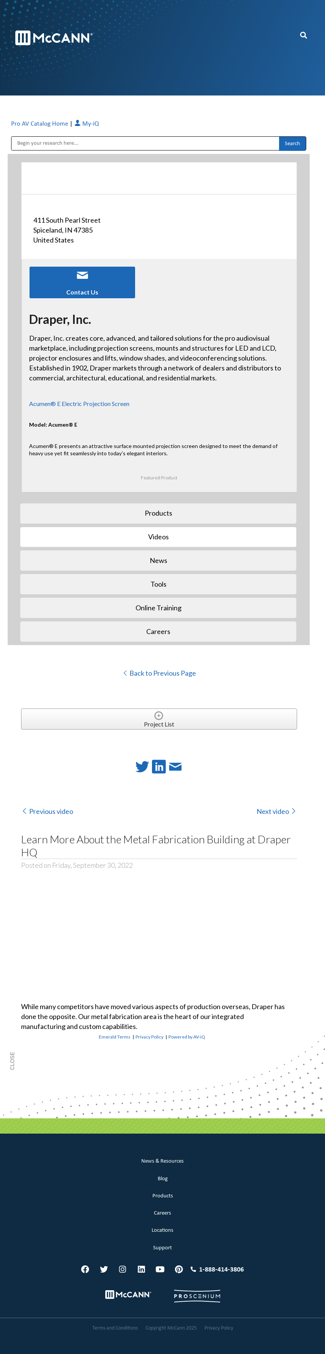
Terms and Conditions (115, 1328)
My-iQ (86, 124)
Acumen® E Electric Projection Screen (79, 403)
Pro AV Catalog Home (40, 124)
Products (162, 1196)
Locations (162, 1230)
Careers (162, 1213)
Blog (163, 1179)
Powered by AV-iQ (186, 1037)
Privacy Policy (149, 1037)
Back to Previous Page (159, 673)
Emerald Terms (115, 1037)
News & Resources (162, 1161)
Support (162, 1248)
